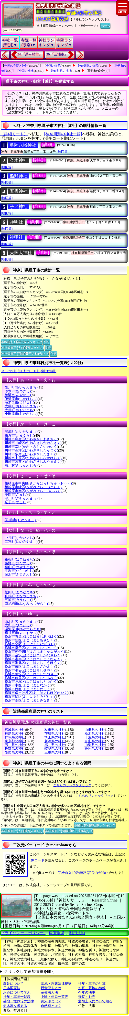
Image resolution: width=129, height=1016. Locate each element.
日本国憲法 (11, 988)
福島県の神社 (15, 733)
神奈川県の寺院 (88, 65)
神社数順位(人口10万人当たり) (22, 347)
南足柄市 (26, 604)
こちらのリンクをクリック (72, 785)
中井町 (19, 538)
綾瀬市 (18, 395)
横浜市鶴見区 (31, 678)
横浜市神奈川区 (35, 651)
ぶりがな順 (9, 371)
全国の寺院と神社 (16, 65)
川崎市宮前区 (33, 461)
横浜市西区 (28, 689)
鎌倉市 (19, 435)
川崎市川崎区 (33, 443)
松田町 (19, 592)
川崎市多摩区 (30, 454)
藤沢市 (19, 574)
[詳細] (48, 144)
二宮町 (21, 542)
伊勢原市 (21, 399)
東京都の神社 (15, 741)
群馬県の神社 (15, 737)
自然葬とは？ (51, 1006)
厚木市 (18, 391)
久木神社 (18, 160)
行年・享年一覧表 (17, 997)
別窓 (46, 341)
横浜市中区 (28, 685)
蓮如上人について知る (95, 1001)
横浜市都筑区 (31, 674)
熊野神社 (18, 175)
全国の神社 (26, 71)
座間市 (16, 494)
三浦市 (18, 600)
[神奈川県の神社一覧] (63, 134)
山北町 (21, 621)
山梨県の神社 (95, 745)
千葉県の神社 (95, 737)
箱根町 (19, 559)
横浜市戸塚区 (31, 681)
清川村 (21, 465)
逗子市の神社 (96, 71)
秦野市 (18, 563)
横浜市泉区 (30, 644)
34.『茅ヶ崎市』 (29, 54)
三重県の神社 (54, 752)
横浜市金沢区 (33, 655)
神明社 (16, 222)
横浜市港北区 (33, 663)
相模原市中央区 (38, 483)
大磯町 (21, 406)
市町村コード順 (28, 371)
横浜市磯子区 (31, 648)
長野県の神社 (15, 748)
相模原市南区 (33, 491)
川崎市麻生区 (31, 439)
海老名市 (19, 402)
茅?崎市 (20, 520)
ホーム (105, 25)
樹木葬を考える (15, 1006)
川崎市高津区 (31, 450)
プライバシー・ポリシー (23, 933)
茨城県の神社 (54, 733)
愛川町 (21, 387)
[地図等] (62, 152)
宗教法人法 (49, 992)
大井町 (19, 410)
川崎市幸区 (31, 447)
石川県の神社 (15, 745)
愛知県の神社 (15, 752)
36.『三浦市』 (57, 54)
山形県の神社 (95, 730)
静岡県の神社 (95, 748)
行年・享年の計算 (92, 983)
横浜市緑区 (30, 697)
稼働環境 (56, 933)
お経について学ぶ (17, 992)
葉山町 (19, 567)
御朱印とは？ (51, 1001)
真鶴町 (21, 596)
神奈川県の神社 (61, 71)
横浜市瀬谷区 (30, 670)
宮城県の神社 (15, 730)
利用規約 (77, 933)
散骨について (13, 983)
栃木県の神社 (95, 733)
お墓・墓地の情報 (92, 988)
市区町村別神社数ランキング (21, 341)
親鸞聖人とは (51, 988)
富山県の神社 (95, 741)
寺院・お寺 (86, 997)
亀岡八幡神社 (23, 145)
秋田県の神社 (54, 730)
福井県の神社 (54, 745)
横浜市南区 (30, 700)
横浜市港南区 (33, 659)
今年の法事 (86, 992)
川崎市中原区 (33, 458)
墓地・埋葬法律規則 (56, 983)
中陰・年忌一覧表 (54, 997)
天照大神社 (21, 252)
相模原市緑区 (33, 487)
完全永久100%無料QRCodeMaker (83, 873)
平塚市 (19, 571)
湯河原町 (23, 629)
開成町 (21, 431)
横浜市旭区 (30, 640)
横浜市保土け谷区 (36, 693)
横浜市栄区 (30, 666)
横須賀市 (21, 633)
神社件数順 (48, 371)
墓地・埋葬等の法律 (18, 1001)
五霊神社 (18, 191)
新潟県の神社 (54, 741)
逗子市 (16, 502)
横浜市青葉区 (31, 636)
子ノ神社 (18, 206)
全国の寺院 (53, 65)
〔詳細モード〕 (14, 134)
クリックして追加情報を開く (29, 971)
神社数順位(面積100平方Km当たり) (25, 353)
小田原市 (21, 414)
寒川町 (21, 498)
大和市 (18, 625)
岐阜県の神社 (54, 748)
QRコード (37, 860)
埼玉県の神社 (54, 737)
